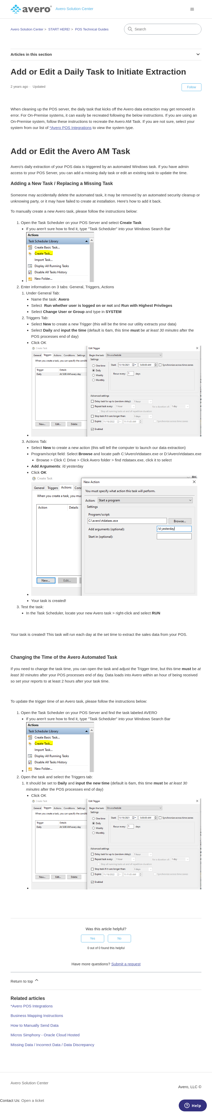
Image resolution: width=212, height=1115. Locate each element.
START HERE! (59, 29)
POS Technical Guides (92, 29)
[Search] (162, 29)
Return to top (25, 980)
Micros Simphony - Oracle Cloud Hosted (45, 1035)
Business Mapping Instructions (37, 1015)
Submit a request (125, 964)
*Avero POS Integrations (71, 127)
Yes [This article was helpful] (92, 938)
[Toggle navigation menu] (192, 9)
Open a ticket (32, 1100)
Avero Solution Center (27, 29)
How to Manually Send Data (35, 1025)
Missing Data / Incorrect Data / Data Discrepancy (52, 1044)
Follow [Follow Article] (191, 87)
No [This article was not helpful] (119, 938)
